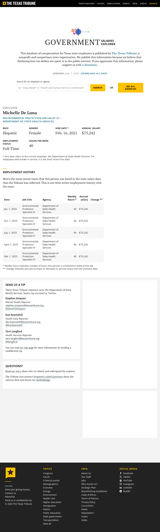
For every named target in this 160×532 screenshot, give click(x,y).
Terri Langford (13, 331)
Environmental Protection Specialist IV (31, 118)
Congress (48, 473)
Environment (50, 494)
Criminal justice (51, 480)
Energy (46, 491)
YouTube (126, 480)
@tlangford (11, 341)
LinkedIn (126, 487)
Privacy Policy (88, 502)
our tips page (27, 347)
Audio (84, 516)
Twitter (125, 476)
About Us (86, 473)
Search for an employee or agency (33, 81)
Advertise (10, 496)
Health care (49, 498)
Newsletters (87, 512)
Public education (52, 512)
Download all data (94, 73)
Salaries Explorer (108, 42)
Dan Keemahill (14, 314)
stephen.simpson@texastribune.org (24, 305)
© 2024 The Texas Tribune (18, 503)
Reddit (125, 491)
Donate (8, 485)
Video (84, 520)
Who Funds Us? (89, 484)
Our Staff (86, 476)
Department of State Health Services (28, 121)
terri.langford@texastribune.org (22, 338)
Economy (47, 487)
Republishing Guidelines (94, 491)
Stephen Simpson (15, 298)
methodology (43, 379)
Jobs (83, 480)
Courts (46, 476)
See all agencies (130, 87)
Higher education (52, 502)
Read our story (13, 371)
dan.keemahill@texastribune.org (22, 321)
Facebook (126, 473)
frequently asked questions (48, 376)
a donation (89, 65)
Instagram (127, 484)
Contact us (10, 493)
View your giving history (17, 489)
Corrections (87, 505)
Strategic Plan (88, 487)
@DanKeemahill (13, 325)
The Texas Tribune (124, 53)
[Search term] (53, 87)
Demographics (50, 484)
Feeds (84, 509)
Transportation (51, 520)
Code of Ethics (88, 494)
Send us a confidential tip (18, 500)
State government (52, 516)
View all (47, 523)
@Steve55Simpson (15, 308)
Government (72, 42)
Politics (46, 509)
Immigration (49, 505)
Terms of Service (90, 498)
